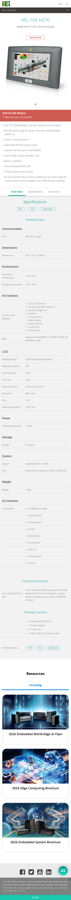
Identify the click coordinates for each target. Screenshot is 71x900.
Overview (17, 191)
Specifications (35, 191)
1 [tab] (35, 104)
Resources (54, 191)
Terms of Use (19, 891)
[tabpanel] (35, 70)
